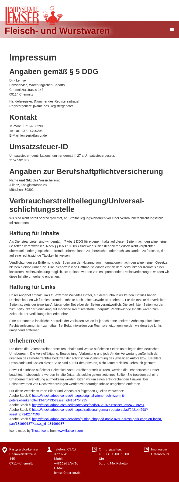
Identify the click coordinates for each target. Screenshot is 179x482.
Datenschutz (160, 454)
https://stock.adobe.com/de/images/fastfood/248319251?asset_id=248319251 (88, 405)
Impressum (159, 449)
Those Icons (40, 430)
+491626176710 (66, 463)
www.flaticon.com (70, 430)
